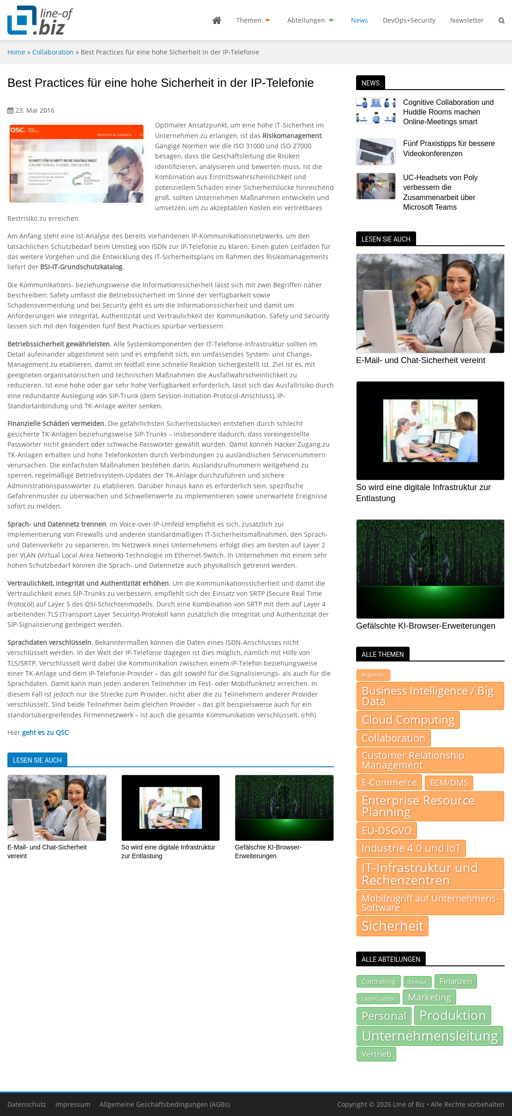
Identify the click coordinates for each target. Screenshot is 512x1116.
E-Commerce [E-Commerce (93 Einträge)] (389, 782)
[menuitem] (216, 20)
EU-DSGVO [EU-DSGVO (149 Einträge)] (387, 830)
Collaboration (53, 52)
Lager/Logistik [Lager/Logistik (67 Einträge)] (378, 998)
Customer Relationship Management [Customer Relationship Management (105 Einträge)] (413, 760)
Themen (249, 20)
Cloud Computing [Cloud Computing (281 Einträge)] (408, 719)
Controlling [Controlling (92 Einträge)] (379, 981)
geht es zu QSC (45, 732)
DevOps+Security (409, 20)
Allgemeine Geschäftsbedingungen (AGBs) (165, 1104)
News (359, 20)
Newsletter (467, 20)
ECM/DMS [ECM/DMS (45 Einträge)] (449, 782)
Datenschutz (26, 1104)
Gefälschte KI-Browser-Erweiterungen (425, 626)
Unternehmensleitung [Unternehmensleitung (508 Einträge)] (430, 1035)
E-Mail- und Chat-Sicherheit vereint (420, 360)
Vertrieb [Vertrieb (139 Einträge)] (376, 1053)
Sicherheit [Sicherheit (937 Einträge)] (392, 925)
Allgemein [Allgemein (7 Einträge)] (373, 675)
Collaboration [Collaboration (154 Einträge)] (394, 738)
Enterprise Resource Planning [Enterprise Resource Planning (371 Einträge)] (418, 806)
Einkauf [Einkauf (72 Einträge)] (418, 981)
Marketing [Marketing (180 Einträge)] (429, 997)
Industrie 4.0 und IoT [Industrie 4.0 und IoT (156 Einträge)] (411, 848)
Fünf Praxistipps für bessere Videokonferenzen (449, 148)
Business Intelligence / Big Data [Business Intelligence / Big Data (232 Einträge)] (428, 696)
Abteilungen (306, 20)
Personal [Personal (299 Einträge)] (384, 1015)
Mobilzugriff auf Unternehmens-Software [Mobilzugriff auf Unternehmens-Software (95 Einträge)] (430, 903)
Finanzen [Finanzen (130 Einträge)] (456, 981)
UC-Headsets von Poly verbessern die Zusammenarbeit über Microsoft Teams (440, 192)
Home (16, 52)
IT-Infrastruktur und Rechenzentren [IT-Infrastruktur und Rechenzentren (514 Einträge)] (420, 873)
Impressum (72, 1104)
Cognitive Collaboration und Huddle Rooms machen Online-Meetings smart (448, 112)
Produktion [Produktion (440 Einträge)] (452, 1015)
